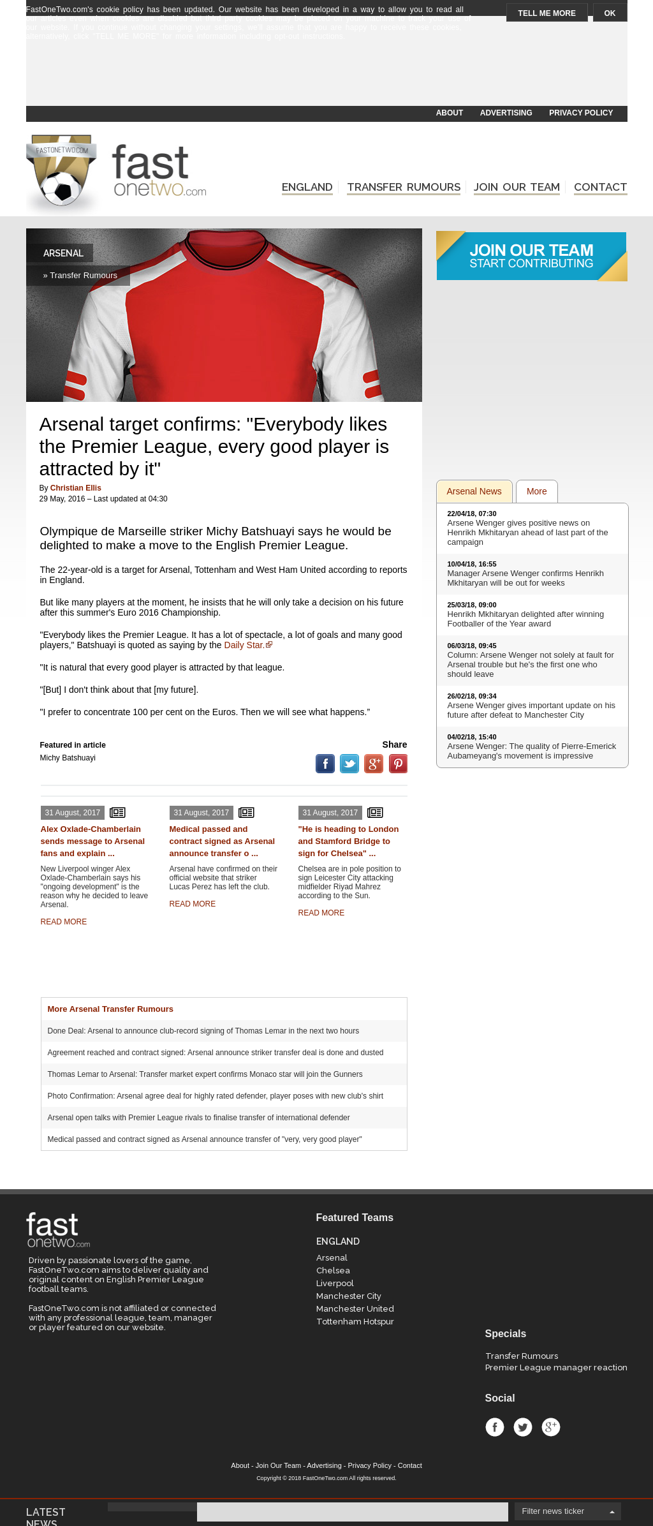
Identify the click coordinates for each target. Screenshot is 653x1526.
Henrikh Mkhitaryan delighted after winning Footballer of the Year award (526, 618)
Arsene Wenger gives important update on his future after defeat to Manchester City (532, 710)
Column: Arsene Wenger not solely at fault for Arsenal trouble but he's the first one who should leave (531, 664)
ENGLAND (307, 187)
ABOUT (450, 112)
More (537, 491)
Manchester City (348, 1296)
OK (610, 13)
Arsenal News (474, 491)
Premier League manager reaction (556, 1367)
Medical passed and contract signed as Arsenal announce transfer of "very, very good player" (205, 1139)
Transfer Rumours (521, 1356)
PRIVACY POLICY (581, 112)
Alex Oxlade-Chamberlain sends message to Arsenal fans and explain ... (93, 841)
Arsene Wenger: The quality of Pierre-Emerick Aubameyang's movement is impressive (532, 750)
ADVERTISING (506, 112)
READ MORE (64, 921)
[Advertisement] (326, 74)
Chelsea (333, 1270)
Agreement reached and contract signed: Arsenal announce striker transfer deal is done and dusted (216, 1052)
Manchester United (355, 1309)
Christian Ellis (75, 488)
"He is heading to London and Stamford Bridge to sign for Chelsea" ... (348, 841)
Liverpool (335, 1283)
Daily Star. (244, 645)
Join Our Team (278, 1465)
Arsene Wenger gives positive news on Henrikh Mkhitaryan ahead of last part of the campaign (528, 532)
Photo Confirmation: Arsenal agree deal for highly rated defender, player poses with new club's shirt (216, 1096)
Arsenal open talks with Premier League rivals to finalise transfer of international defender (199, 1117)
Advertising (324, 1465)
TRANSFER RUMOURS (403, 187)
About (240, 1465)
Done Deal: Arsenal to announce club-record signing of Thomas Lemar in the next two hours (204, 1030)
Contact (410, 1465)
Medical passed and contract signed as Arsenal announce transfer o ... (222, 841)
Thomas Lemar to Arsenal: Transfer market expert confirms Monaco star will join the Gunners (205, 1074)
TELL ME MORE (547, 13)
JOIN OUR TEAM (517, 187)
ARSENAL (63, 253)
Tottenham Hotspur (355, 1321)
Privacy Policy (370, 1465)
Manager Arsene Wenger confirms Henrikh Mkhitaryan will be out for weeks (526, 578)
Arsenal (332, 1258)
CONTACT (600, 187)
